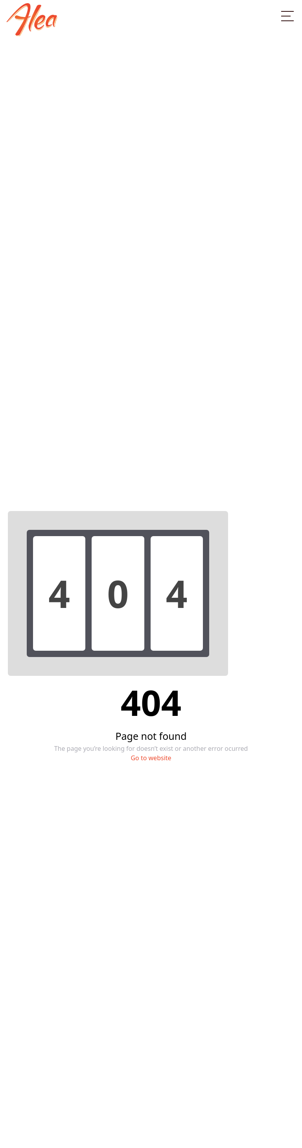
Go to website (151, 758)
